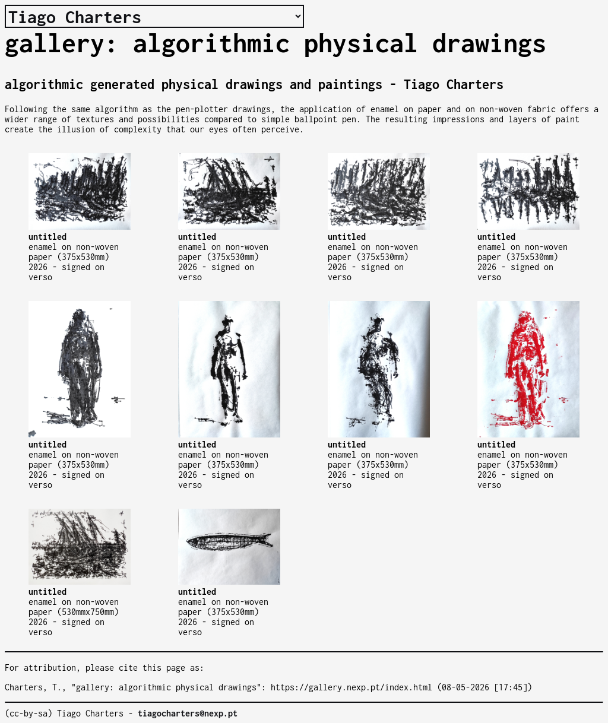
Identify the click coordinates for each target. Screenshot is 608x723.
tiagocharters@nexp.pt (188, 713)
